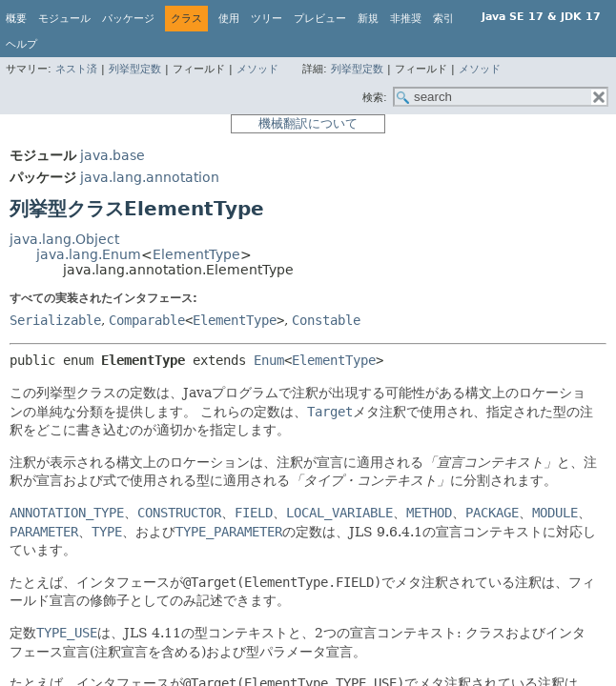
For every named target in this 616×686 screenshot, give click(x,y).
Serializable (55, 320)
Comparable (147, 320)
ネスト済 (76, 69)
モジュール (64, 18)
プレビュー (320, 18)
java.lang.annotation (149, 177)
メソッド (257, 69)
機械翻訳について (308, 123)
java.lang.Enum (88, 254)
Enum (269, 360)
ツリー (266, 18)
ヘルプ (21, 44)
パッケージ (128, 18)
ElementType (196, 254)
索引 (443, 18)
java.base (112, 155)
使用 (228, 18)
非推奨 (405, 18)
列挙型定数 (135, 69)
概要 (16, 18)
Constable (326, 320)
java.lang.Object (64, 239)
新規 (368, 18)
